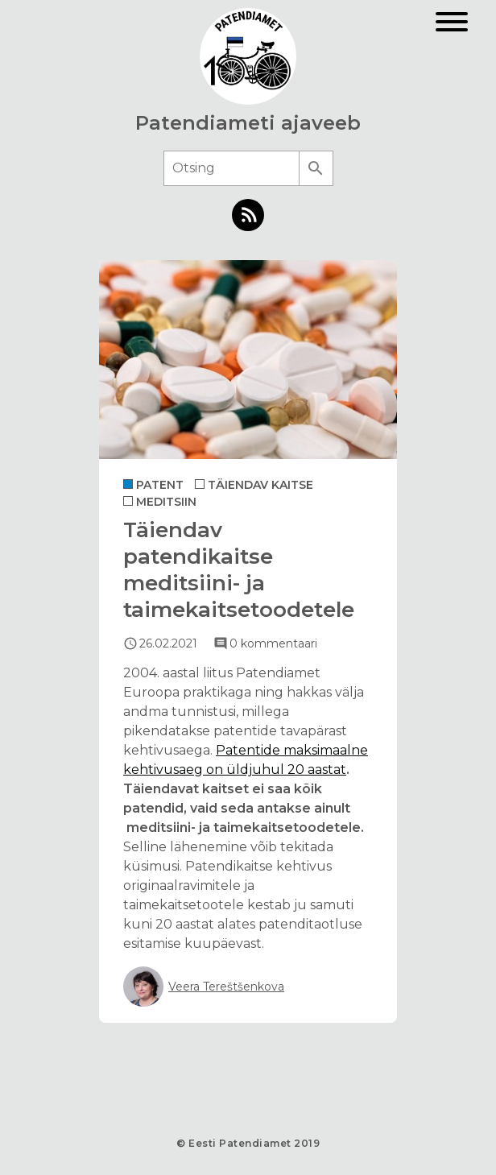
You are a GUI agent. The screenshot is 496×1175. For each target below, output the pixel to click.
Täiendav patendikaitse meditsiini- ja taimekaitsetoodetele (238, 570)
